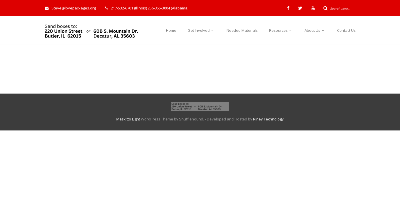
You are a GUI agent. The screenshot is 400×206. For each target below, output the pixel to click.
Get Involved (201, 30)
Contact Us (346, 30)
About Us (315, 30)
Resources (281, 30)
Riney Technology (268, 119)
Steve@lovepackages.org (70, 8)
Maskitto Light (128, 119)
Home (171, 30)
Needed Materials (242, 30)
